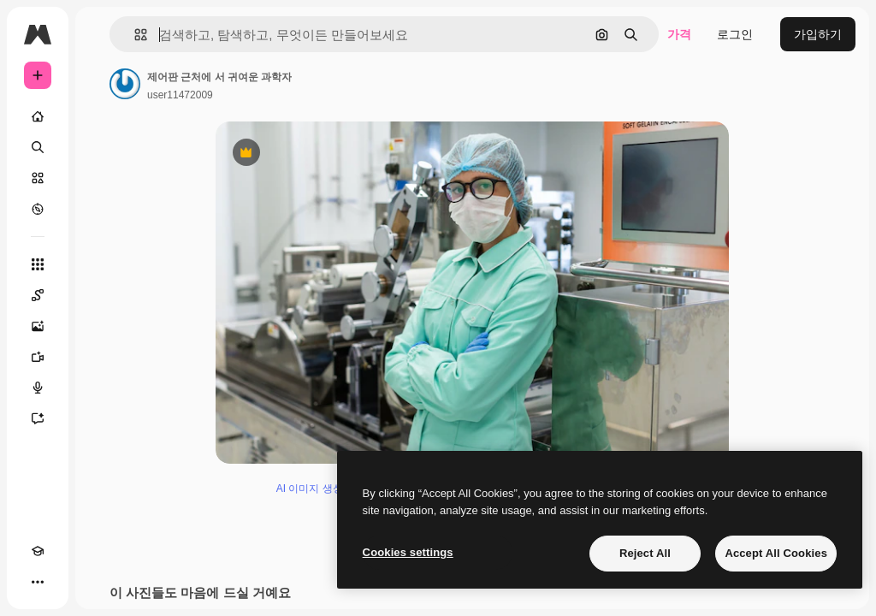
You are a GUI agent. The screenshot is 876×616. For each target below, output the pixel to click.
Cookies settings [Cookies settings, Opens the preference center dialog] (408, 552)
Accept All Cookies (776, 553)
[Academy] (37, 551)
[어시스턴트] (37, 418)
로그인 (735, 34)
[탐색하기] (37, 208)
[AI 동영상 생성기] (37, 356)
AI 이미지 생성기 (314, 489)
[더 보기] (37, 581)
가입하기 (818, 34)
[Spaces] (37, 295)
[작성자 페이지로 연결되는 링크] (125, 83)
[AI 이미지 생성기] (37, 326)
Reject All (645, 553)
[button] (133, 34)
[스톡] (37, 178)
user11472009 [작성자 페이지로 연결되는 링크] (180, 95)
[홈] (37, 116)
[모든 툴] (37, 264)
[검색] (37, 147)
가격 (679, 34)
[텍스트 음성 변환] (37, 387)
